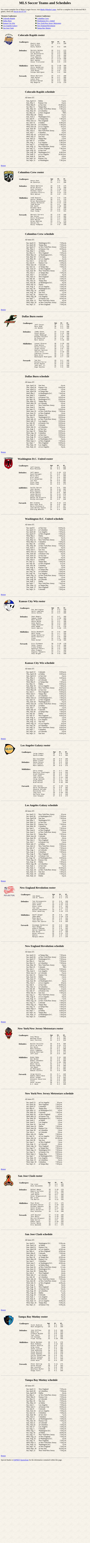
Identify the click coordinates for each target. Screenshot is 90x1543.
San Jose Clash (8, 28)
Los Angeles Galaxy (10, 26)
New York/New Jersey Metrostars (49, 23)
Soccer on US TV (20, 11)
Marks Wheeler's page (48, 9)
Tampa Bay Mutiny (44, 28)
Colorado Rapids (9, 18)
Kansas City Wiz (9, 23)
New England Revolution (46, 26)
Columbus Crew (43, 18)
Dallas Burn (7, 21)
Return (3, 173)
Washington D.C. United (46, 21)
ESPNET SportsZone (21, 1540)
